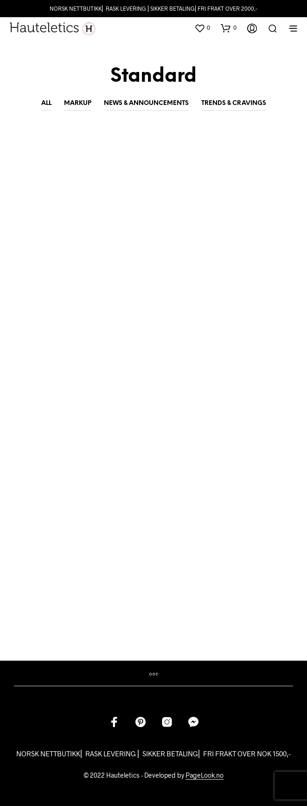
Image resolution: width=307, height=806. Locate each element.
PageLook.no (204, 775)
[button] (202, 27)
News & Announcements (146, 103)
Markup (77, 103)
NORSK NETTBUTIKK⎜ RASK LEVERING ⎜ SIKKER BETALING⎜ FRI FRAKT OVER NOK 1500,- (153, 753)
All (46, 103)
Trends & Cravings (233, 103)
